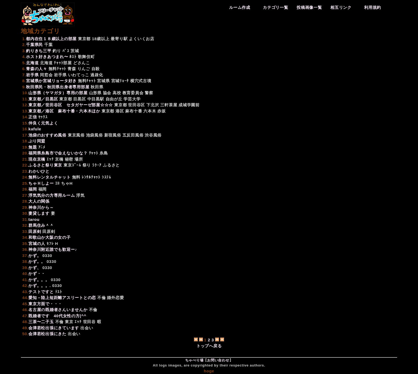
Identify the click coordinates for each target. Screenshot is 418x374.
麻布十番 (133, 111)
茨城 (74, 50)
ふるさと (111, 165)
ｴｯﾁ (50, 159)
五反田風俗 (133, 135)
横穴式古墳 (140, 80)
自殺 (95, 68)
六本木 (149, 111)
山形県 (95, 92)
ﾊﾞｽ (65, 50)
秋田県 (97, 87)
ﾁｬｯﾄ (93, 153)
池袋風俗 (94, 135)
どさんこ (81, 63)
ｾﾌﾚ (50, 243)
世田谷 (89, 321)
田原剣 (48, 231)
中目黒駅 (95, 99)
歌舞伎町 (86, 56)
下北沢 (152, 105)
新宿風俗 (112, 135)
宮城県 (103, 80)
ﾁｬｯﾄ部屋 (63, 63)
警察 (149, 92)
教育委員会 (133, 92)
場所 (78, 159)
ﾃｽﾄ (58, 291)
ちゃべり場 (194, 360)
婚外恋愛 (115, 297)
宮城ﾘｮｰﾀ (120, 80)
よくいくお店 (141, 38)
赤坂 (161, 111)
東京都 (84, 38)
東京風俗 (76, 135)
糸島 (103, 153)
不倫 (101, 297)
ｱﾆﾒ (41, 147)
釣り (57, 50)
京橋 (59, 159)
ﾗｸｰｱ (97, 165)
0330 (47, 255)
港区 (119, 111)
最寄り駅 (119, 38)
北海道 (46, 63)
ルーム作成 (239, 7)
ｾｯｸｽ (43, 117)
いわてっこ (78, 75)
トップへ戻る (209, 345)
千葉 (48, 44)
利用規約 (372, 7)
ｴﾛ (57, 183)
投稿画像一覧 (309, 7)
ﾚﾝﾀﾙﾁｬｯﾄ (91, 177)
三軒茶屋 (168, 105)
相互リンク (341, 7)
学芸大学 (132, 99)
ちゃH (67, 183)
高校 (117, 92)
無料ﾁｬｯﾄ (57, 68)
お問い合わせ (218, 360)
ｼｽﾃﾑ (106, 177)
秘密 (69, 159)
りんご (83, 68)
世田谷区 (136, 105)
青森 (72, 68)
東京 (69, 321)
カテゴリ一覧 (275, 7)
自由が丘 (114, 99)
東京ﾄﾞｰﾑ (72, 165)
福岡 (42, 189)
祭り (87, 165)
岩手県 (60, 75)
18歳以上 (100, 38)
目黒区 (79, 99)
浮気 (80, 195)
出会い (86, 328)
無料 (76, 177)
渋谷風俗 (153, 135)
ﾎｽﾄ (72, 56)
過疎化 (96, 75)
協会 (107, 92)
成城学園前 (189, 105)
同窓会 (46, 75)
